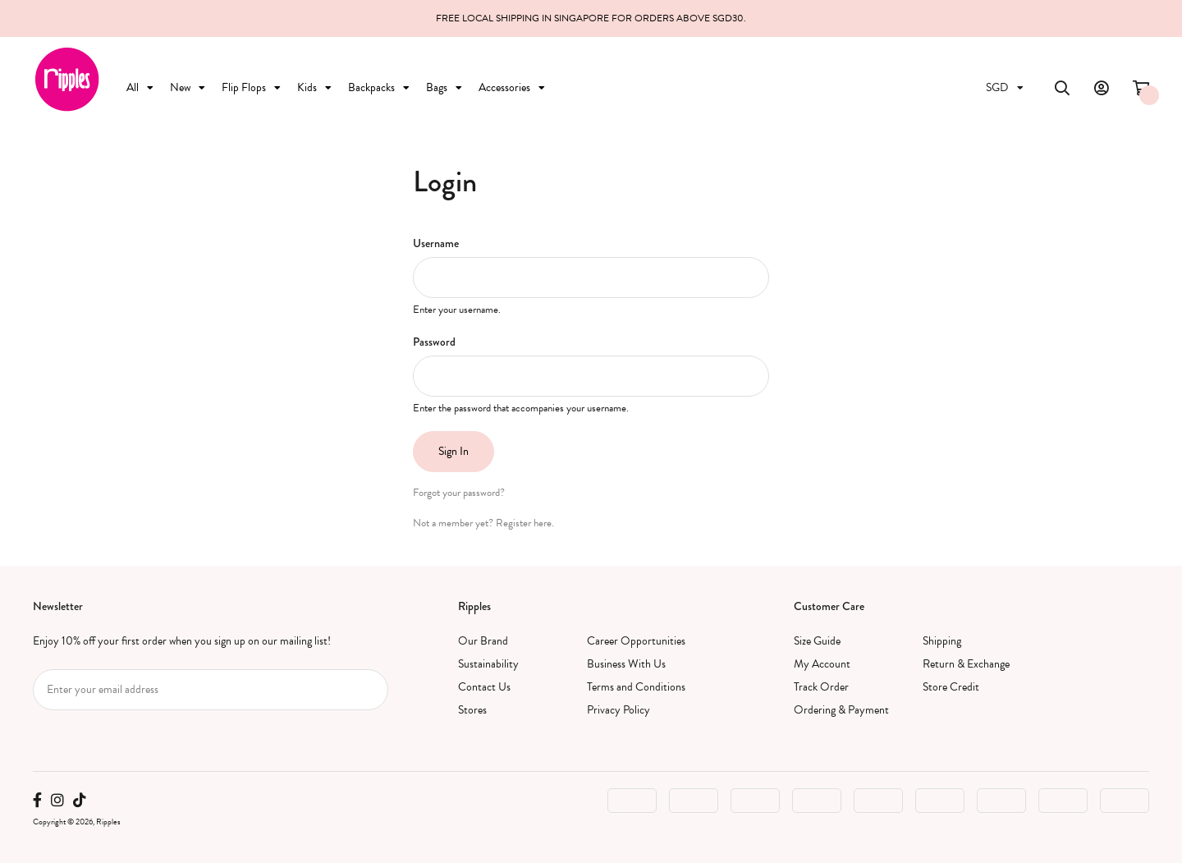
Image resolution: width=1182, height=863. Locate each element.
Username (436, 243)
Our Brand (483, 641)
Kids (314, 87)
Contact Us (484, 686)
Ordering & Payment (841, 709)
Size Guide (817, 641)
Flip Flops (251, 87)
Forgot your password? (459, 492)
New (187, 87)
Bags (444, 87)
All (139, 87)
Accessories (512, 87)
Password (434, 341)
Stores (472, 709)
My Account (822, 663)
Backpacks (379, 87)
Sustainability (488, 663)
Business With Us (626, 663)
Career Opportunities (636, 641)
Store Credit (951, 686)
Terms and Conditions (636, 686)
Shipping (942, 641)
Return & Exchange (966, 663)
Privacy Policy (618, 709)
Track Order (821, 686)
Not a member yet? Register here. (483, 523)
